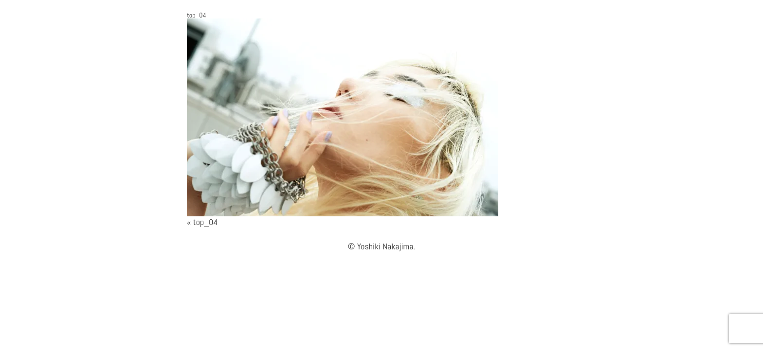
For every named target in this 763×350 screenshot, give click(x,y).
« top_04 (202, 222)
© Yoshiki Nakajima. (381, 246)
